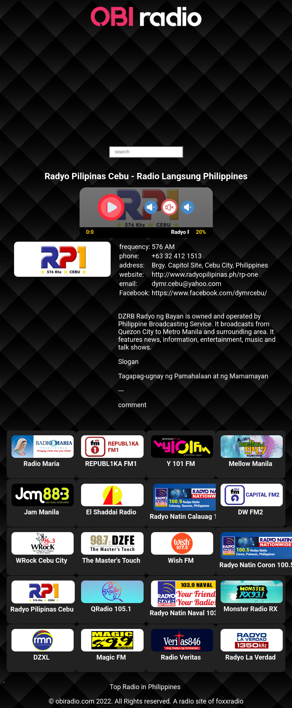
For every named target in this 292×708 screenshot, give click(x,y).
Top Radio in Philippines (145, 687)
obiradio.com (75, 701)
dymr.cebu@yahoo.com (186, 283)
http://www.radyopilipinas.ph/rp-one (205, 274)
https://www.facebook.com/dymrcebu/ (209, 293)
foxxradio (230, 701)
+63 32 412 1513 (177, 256)
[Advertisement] (146, 87)
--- (121, 390)
